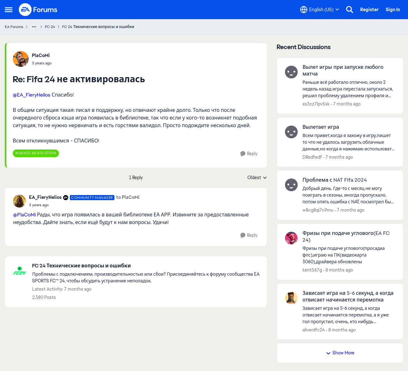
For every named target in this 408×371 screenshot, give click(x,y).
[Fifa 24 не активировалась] (42, 63)
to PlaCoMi (128, 197)
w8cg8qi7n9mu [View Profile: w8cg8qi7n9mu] (317, 210)
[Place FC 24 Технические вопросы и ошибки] (146, 266)
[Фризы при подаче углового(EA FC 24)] (348, 255)
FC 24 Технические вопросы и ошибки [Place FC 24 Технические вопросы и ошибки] (98, 26)
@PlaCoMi (24, 214)
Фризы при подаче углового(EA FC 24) (346, 236)
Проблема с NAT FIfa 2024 (334, 180)
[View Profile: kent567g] (291, 238)
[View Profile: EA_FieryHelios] (19, 201)
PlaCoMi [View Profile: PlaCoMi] (41, 55)
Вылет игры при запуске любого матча (342, 70)
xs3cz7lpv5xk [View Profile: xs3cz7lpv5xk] (316, 104)
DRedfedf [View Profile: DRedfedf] (312, 157)
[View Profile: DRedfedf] (291, 132)
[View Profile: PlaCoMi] (21, 59)
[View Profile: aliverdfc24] (291, 298)
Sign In (393, 9)
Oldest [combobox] (257, 178)
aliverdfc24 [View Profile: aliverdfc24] (313, 329)
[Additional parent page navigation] (34, 26)
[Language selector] (319, 9)
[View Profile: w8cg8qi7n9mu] (291, 184)
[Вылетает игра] (348, 142)
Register (369, 9)
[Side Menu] (9, 9)
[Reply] (249, 153)
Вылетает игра (320, 127)
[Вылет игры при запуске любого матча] (348, 89)
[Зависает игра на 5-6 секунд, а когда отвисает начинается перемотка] (348, 315)
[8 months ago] (338, 270)
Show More (340, 353)
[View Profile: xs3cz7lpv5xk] (291, 72)
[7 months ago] (346, 104)
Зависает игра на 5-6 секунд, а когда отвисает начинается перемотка (348, 296)
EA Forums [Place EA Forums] (14, 26)
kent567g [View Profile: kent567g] (312, 270)
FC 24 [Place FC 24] (50, 26)
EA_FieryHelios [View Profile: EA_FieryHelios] (45, 197)
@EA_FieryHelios (31, 94)
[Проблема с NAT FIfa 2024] (348, 195)
